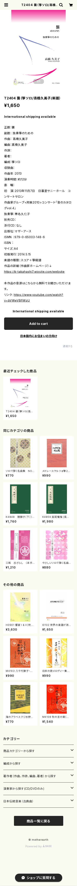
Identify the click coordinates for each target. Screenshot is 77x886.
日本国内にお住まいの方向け (38, 336)
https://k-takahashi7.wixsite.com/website (34, 271)
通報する (68, 346)
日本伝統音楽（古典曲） (18, 801)
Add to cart (38, 324)
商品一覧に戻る (39, 821)
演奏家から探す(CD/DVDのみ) (24, 788)
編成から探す (12, 763)
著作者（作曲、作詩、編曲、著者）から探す (29, 776)
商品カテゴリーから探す (19, 751)
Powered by (38, 846)
